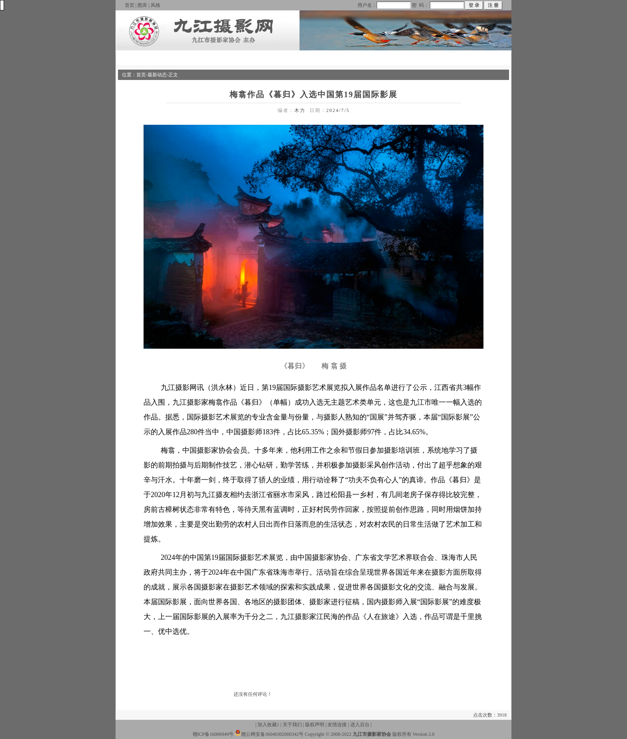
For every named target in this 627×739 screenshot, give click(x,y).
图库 (142, 5)
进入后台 (359, 724)
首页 (129, 5)
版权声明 (314, 724)
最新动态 (157, 75)
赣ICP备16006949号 (213, 734)
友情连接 (337, 724)
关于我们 (292, 724)
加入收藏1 (268, 724)
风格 (155, 5)
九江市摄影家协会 (372, 734)
